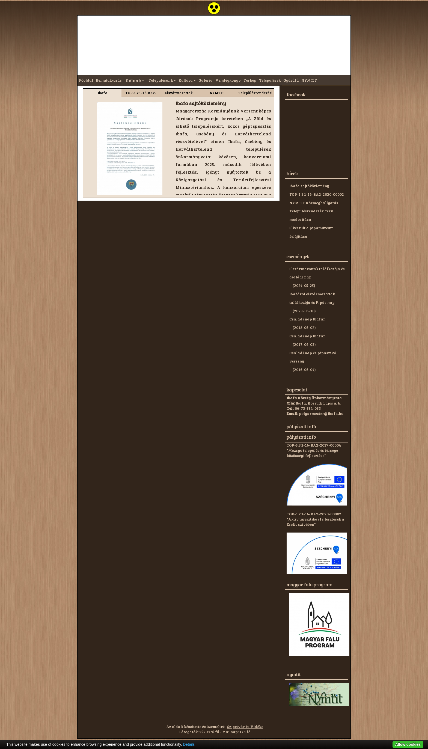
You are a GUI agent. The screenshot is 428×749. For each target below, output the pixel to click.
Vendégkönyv (228, 80)
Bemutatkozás (109, 80)
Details (189, 744)
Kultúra (186, 80)
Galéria (205, 80)
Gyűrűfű (291, 80)
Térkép (249, 80)
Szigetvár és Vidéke (245, 726)
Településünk (160, 80)
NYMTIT (309, 80)
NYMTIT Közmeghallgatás (313, 202)
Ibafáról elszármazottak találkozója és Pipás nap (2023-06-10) (312, 302)
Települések (270, 80)
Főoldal (86, 80)
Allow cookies (408, 744)
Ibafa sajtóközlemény (309, 185)
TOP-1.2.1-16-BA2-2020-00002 (316, 194)
